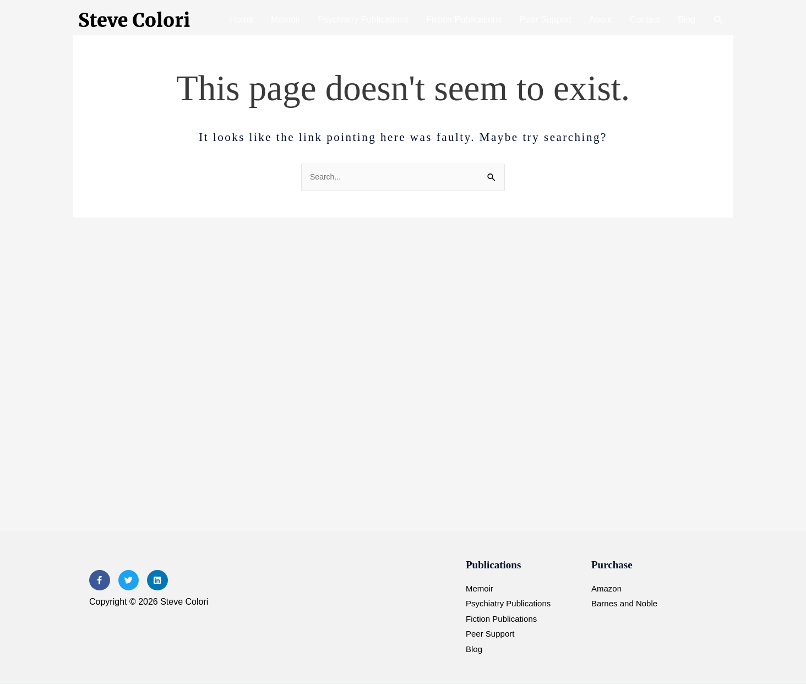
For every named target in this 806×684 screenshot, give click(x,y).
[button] (719, 20)
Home (241, 19)
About (600, 19)
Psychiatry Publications (363, 19)
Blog (686, 19)
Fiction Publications (464, 19)
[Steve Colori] (136, 19)
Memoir (285, 19)
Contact (645, 19)
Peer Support (545, 19)
